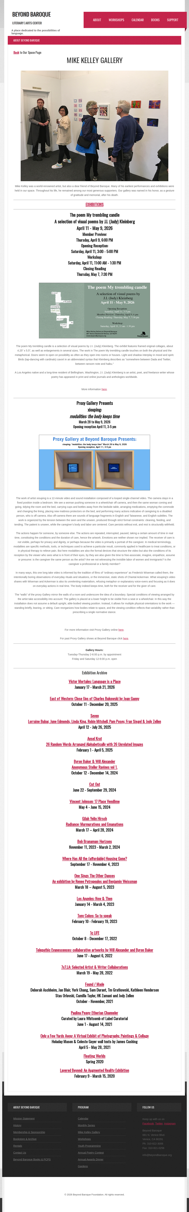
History (17, 1125)
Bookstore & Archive (25, 1139)
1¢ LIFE (94, 933)
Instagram (170, 1123)
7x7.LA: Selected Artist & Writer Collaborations (94, 967)
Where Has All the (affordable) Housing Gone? (94, 858)
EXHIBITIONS (95, 204)
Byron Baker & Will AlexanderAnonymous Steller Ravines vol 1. (94, 764)
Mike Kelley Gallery (89, 1132)
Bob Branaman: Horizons (94, 841)
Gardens (83, 1166)
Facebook (148, 1123)
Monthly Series (86, 1125)
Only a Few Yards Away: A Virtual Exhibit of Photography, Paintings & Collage (94, 1036)
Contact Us (19, 1152)
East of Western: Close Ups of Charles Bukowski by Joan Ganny (94, 698)
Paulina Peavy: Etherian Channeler (94, 1013)
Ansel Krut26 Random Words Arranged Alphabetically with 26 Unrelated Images (94, 741)
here (104, 389)
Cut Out (94, 784)
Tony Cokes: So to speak (94, 915)
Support (172, 19)
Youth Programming (89, 1145)
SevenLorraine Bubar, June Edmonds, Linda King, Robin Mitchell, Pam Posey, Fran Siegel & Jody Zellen (94, 718)
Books (155, 19)
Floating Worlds (94, 1056)
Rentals (17, 1145)
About (97, 19)
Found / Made (94, 984)
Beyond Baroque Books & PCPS (32, 1159)
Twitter (159, 1123)
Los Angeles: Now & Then (94, 898)
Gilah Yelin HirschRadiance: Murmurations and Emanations (94, 821)
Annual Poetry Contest (91, 1152)
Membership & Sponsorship (29, 1132)
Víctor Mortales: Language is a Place (95, 681)
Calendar (138, 19)
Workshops (116, 19)
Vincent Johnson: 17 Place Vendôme (95, 801)
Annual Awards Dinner (90, 1159)
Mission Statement (24, 1118)
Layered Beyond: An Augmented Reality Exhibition (94, 1070)
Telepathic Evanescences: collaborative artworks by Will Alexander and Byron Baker (94, 950)
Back (16, 52)
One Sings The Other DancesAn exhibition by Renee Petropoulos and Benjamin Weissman (94, 878)
